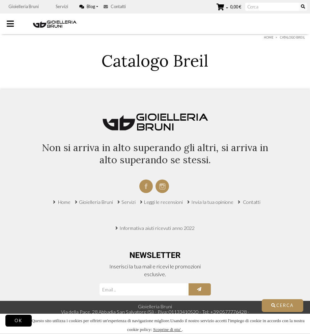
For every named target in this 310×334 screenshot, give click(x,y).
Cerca (282, 305)
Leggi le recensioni (163, 202)
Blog (87, 6)
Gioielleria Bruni (23, 6)
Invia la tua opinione (212, 202)
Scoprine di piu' (167, 329)
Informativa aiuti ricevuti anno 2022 (157, 228)
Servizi (62, 6)
